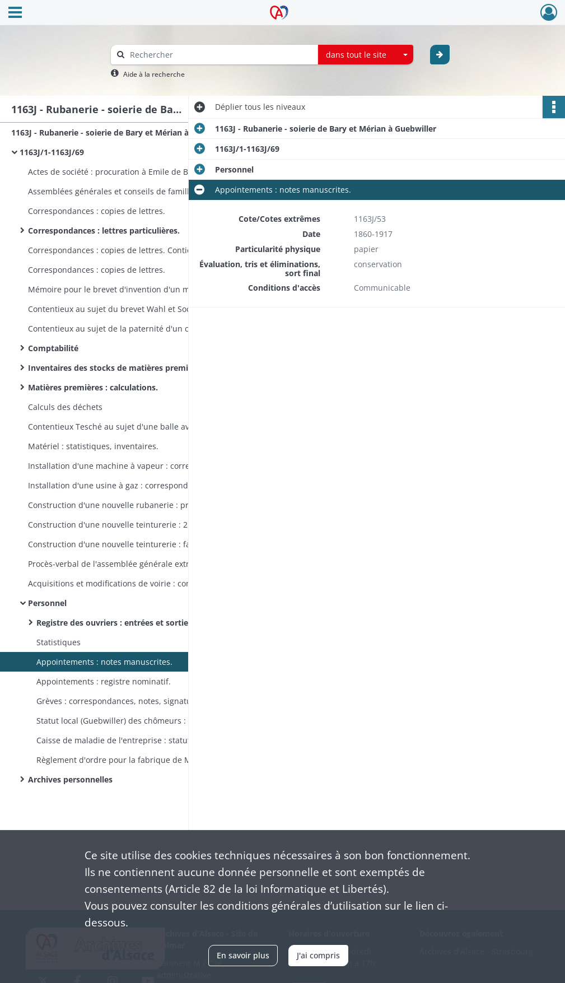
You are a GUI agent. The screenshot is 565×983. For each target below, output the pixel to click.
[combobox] (365, 55)
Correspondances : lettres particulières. (104, 230)
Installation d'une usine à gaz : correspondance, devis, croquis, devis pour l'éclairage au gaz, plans (140, 485)
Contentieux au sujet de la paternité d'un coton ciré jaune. (138, 328)
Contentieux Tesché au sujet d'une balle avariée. (119, 426)
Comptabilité (53, 348)
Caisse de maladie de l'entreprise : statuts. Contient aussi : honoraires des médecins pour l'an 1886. (148, 740)
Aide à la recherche (154, 74)
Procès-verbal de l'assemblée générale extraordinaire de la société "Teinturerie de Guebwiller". (140, 563)
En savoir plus (243, 955)
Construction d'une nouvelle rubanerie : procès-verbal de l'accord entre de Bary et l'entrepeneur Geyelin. (140, 505)
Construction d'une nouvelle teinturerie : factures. (122, 544)
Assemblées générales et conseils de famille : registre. (130, 191)
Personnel (47, 603)
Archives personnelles (70, 779)
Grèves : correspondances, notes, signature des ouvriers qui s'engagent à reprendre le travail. (148, 701)
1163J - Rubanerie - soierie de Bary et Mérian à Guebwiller (121, 132)
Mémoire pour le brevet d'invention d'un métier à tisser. (133, 289)
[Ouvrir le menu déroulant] (15, 13)
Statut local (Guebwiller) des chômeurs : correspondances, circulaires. (148, 720)
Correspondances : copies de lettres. (96, 211)
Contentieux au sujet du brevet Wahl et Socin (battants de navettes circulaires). (140, 309)
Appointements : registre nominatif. (103, 681)
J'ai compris (318, 955)
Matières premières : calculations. (93, 387)
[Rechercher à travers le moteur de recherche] (220, 54)
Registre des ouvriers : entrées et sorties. (115, 622)
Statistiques (58, 642)
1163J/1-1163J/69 (52, 152)
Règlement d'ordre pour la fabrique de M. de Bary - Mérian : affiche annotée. (148, 759)
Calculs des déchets (65, 407)
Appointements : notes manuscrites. (104, 661)
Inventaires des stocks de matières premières (116, 367)
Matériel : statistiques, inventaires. (93, 446)
